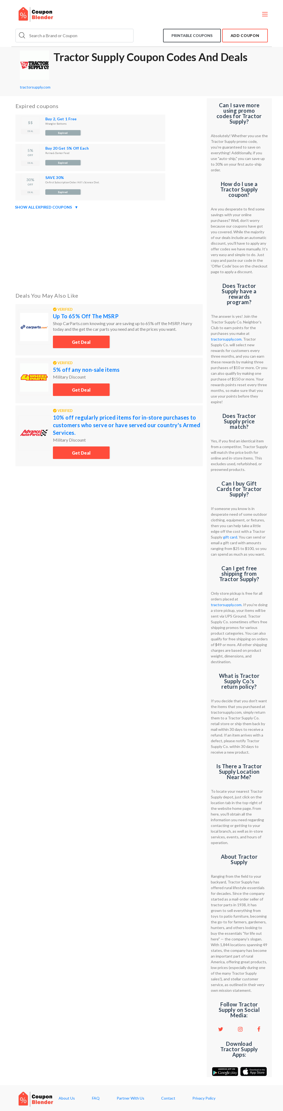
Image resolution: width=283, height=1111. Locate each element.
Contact (168, 1098)
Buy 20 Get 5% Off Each (67, 148)
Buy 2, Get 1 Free (61, 119)
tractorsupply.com (35, 87)
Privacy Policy (203, 1098)
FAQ (96, 1098)
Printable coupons (191, 35)
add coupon (245, 35)
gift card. (230, 537)
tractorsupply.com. (226, 339)
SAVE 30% (54, 177)
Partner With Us (130, 1098)
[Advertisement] (109, 250)
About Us (67, 1098)
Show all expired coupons (46, 207)
